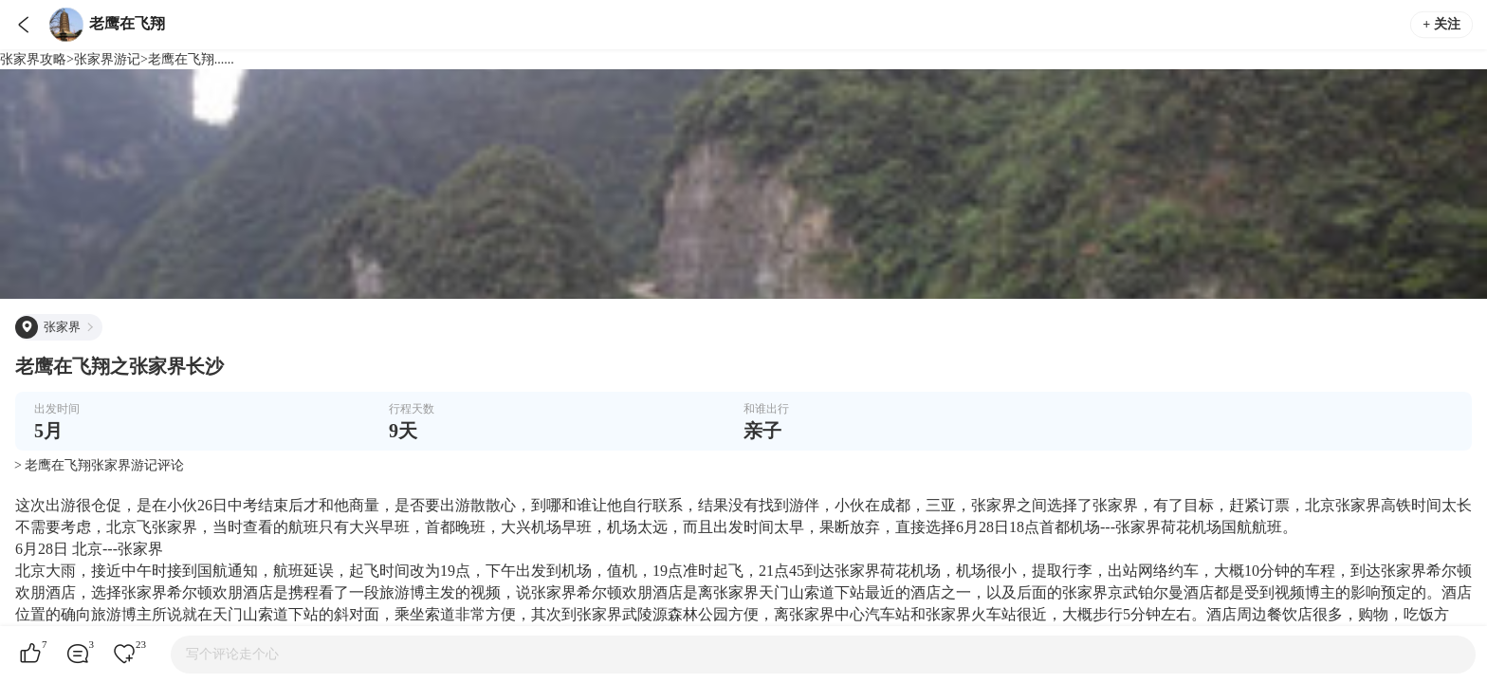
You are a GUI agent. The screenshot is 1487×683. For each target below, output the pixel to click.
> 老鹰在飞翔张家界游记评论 (99, 465)
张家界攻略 (33, 59)
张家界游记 (107, 59)
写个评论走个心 (232, 654)
